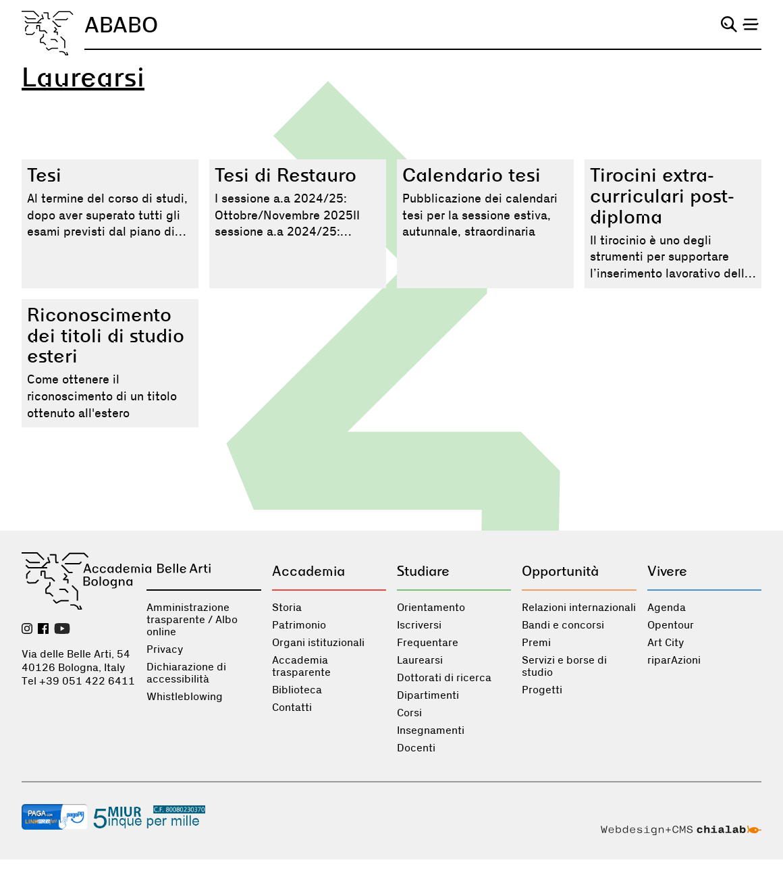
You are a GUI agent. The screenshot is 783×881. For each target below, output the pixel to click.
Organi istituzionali (318, 643)
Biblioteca (297, 690)
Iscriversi (419, 625)
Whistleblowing (184, 697)
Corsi (409, 713)
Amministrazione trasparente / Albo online (192, 620)
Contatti (292, 707)
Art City (665, 643)
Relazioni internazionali (579, 608)
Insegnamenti (430, 730)
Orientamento (431, 608)
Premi (536, 643)
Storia (287, 608)
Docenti (416, 748)
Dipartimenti (428, 695)
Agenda (666, 608)
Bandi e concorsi (563, 625)
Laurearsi (420, 660)
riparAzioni (674, 660)
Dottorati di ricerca (444, 678)
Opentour (670, 625)
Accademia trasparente (301, 666)
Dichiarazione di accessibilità (186, 673)
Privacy (164, 649)
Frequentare (427, 643)
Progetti (542, 690)
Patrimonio (299, 625)
